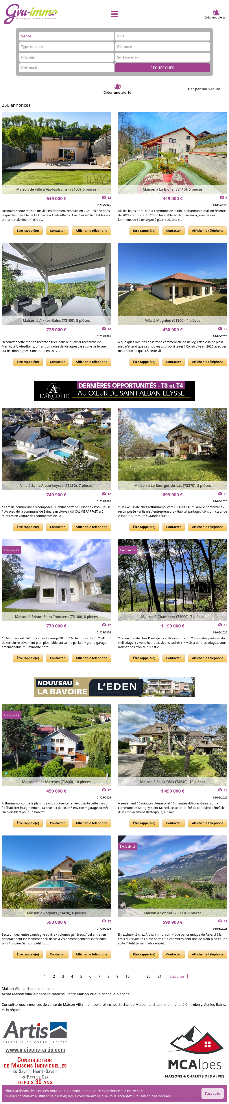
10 (127, 976)
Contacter (57, 230)
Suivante (177, 976)
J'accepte (212, 1093)
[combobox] (66, 36)
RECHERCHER (162, 67)
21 (160, 976)
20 (148, 976)
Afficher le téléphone (91, 230)
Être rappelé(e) (28, 230)
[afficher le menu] (114, 14)
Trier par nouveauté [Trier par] (206, 89)
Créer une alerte (215, 14)
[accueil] (41, 14)
